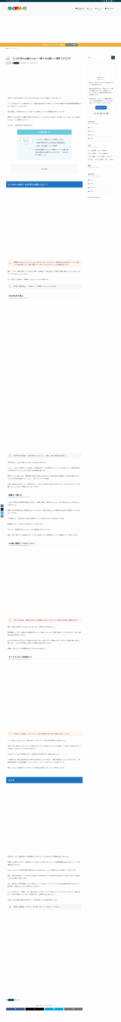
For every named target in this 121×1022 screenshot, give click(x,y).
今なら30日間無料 (72, 44)
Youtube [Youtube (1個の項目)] (104, 151)
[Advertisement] (60, 29)
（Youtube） (26, 142)
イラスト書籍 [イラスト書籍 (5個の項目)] (91, 157)
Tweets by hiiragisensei (93, 198)
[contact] (111, 1)
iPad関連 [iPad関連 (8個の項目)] (93, 151)
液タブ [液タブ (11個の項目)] (111, 160)
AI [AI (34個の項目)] (88, 151)
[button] (15, 1009)
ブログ (91, 139)
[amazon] (109, 1)
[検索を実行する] (113, 57)
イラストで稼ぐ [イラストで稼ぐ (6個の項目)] (92, 154)
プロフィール (101, 107)
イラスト (16, 63)
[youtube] (106, 1)
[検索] (113, 1)
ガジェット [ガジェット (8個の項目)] (109, 157)
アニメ (91, 127)
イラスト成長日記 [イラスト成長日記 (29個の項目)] (103, 154)
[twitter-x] (102, 1)
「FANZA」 (57, 907)
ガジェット (93, 135)
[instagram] (104, 1)
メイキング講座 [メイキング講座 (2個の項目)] (99, 160)
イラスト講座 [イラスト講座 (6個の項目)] (100, 157)
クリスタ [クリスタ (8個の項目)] (90, 160)
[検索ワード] (101, 57)
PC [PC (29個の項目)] (99, 151)
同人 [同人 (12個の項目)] (106, 160)
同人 (18, 1000)
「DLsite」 (48, 907)
